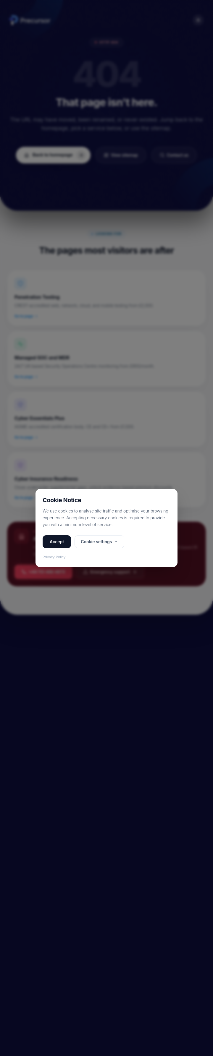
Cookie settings (99, 541)
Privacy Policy (54, 557)
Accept (57, 541)
